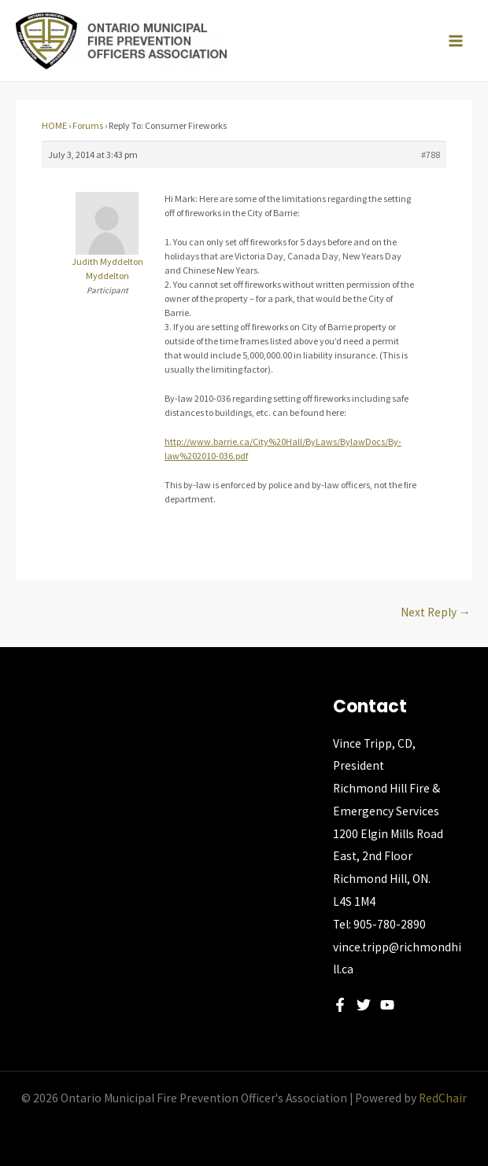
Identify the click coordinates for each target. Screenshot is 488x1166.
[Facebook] (340, 1005)
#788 (430, 154)
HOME (54, 125)
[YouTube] (387, 1005)
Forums (87, 125)
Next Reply (436, 612)
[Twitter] (364, 1005)
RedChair (443, 1098)
